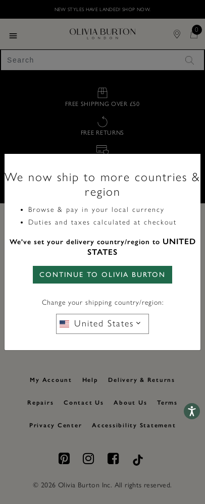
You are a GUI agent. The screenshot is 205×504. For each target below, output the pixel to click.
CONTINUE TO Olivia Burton (102, 274)
